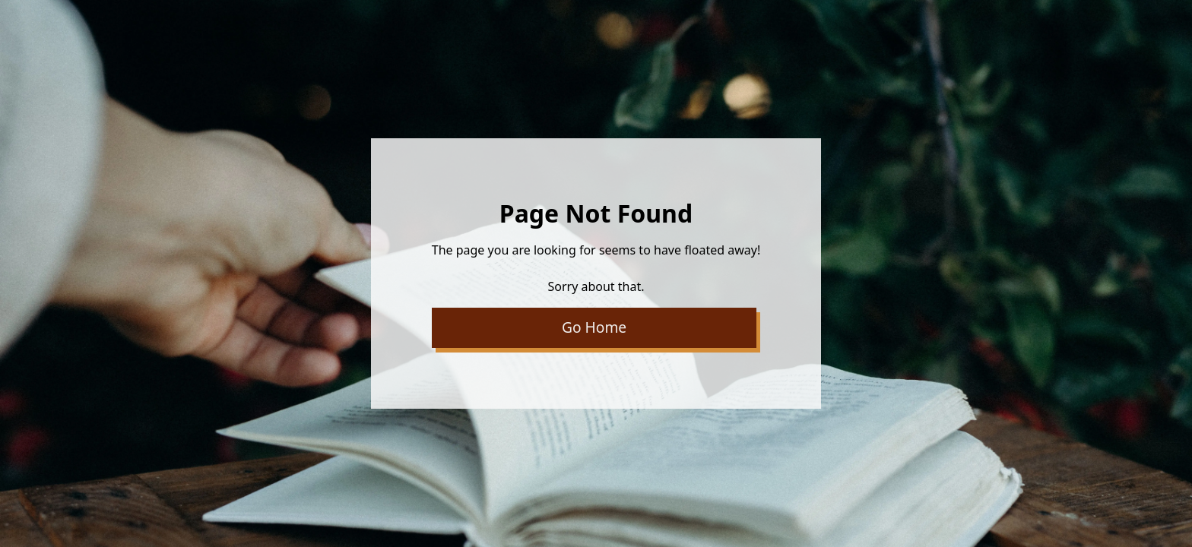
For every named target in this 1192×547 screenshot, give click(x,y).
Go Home (594, 327)
